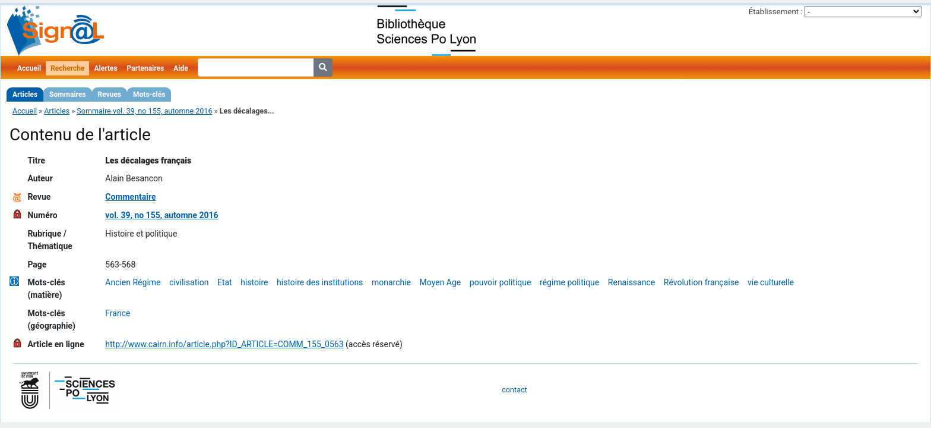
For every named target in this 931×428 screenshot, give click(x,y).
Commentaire (130, 197)
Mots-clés (149, 94)
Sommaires (67, 94)
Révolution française (701, 282)
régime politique (569, 282)
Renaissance (631, 282)
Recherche (67, 68)
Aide (180, 68)
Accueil (29, 68)
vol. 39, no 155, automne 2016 (161, 215)
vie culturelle (771, 282)
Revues (110, 94)
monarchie (391, 282)
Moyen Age (440, 282)
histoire (254, 282)
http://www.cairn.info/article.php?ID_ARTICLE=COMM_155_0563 (224, 344)
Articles (24, 94)
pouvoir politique (500, 282)
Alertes (105, 68)
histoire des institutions (320, 282)
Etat (224, 282)
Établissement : (776, 11)
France (117, 313)
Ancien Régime (132, 282)
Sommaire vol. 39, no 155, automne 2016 (144, 110)
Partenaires (145, 68)
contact (514, 389)
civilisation (188, 282)
